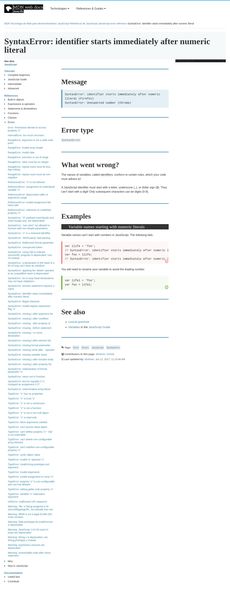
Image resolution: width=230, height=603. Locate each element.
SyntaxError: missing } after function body (30, 359)
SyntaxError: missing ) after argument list (30, 313)
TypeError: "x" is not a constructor (26, 403)
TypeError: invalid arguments (24, 472)
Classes (10, 117)
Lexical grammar (78, 321)
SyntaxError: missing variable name (27, 354)
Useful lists (12, 576)
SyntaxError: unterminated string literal (29, 389)
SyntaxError (113, 347)
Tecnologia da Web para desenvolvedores (34, 23)
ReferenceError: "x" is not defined (26, 182)
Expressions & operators (19, 104)
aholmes (100, 354)
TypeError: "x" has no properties (25, 393)
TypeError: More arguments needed (27, 422)
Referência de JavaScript (83, 23)
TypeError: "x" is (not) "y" (21, 398)
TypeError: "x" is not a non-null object (28, 412)
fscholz (110, 354)
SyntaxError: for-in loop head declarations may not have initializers (31, 280)
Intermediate (13, 84)
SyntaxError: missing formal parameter (29, 345)
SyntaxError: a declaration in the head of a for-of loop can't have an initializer (31, 264)
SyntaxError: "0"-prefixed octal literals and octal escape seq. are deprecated (31, 219)
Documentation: (13, 573)
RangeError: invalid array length (25, 147)
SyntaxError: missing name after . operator (31, 349)
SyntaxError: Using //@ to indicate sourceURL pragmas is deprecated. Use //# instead (30, 255)
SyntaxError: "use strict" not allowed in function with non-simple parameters (29, 227)
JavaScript (63, 23)
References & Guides (91, 8)
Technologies (59, 8)
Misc (8, 561)
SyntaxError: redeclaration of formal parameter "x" (27, 370)
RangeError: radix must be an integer (28, 162)
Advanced (11, 88)
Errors (85, 347)
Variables (74, 327)
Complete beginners (17, 75)
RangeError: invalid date (21, 152)
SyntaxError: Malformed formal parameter (31, 242)
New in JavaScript (16, 565)
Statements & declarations (20, 108)
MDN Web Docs (23, 8)
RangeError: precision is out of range (28, 157)
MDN (7, 23)
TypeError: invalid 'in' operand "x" (26, 459)
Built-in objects (14, 99)
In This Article (199, 60)
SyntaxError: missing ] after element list (29, 340)
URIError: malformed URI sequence (27, 501)
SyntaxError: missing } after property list (29, 364)
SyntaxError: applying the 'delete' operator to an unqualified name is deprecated (31, 272)
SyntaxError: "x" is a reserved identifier (29, 233)
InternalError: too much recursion (26, 135)
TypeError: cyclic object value (24, 454)
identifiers (107, 174)
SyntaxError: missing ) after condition (28, 318)
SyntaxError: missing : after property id (29, 323)
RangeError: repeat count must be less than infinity (29, 168)
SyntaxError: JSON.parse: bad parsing (29, 237)
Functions (11, 113)
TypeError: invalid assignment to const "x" (31, 476)
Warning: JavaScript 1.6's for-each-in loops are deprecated (28, 531)
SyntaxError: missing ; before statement (29, 328)
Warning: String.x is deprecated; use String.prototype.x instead (28, 539)
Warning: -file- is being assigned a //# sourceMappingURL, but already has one (30, 508)
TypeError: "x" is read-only (22, 417)
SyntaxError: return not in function (26, 376)
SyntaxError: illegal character (24, 301)
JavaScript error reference (112, 23)
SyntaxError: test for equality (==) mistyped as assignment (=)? (26, 383)
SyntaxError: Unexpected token (25, 247)
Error (76, 347)
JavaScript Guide (99, 327)
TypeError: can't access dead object (27, 427)
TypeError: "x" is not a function (24, 408)
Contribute (11, 581)
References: (11, 95)
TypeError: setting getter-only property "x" (30, 489)
